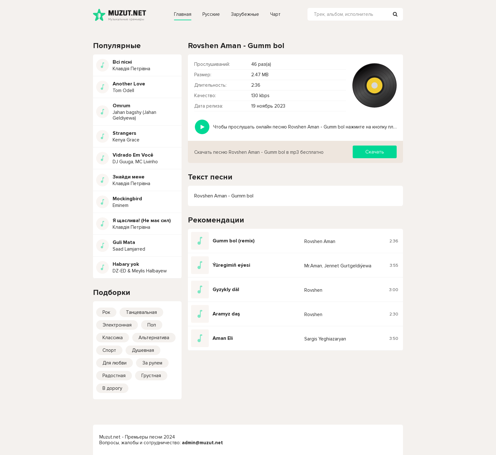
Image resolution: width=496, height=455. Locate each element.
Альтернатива (154, 337)
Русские (211, 14)
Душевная (143, 350)
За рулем (152, 363)
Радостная (114, 375)
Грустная (151, 375)
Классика (112, 337)
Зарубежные (245, 14)
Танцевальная (141, 312)
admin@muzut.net (202, 443)
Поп (151, 325)
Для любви (114, 363)
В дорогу (112, 388)
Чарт (275, 14)
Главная (182, 14)
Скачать (374, 152)
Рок (106, 312)
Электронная (117, 325)
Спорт (109, 350)
